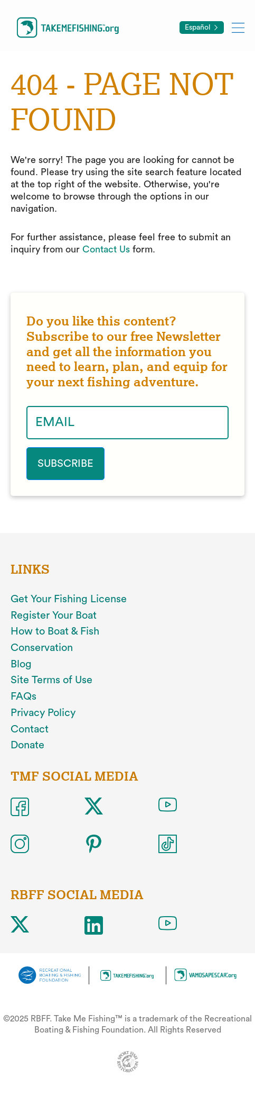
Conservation (42, 648)
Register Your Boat (54, 615)
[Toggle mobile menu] (238, 27)
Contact (30, 729)
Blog (21, 664)
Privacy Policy (43, 713)
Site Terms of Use (51, 680)
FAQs (23, 696)
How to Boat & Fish (55, 631)
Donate (27, 745)
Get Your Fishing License (69, 599)
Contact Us (106, 249)
